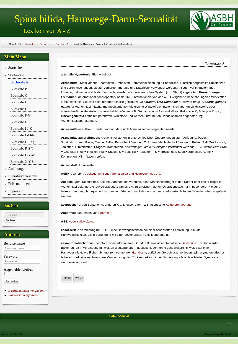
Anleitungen (17, 169)
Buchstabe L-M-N (22, 135)
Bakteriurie (189, 243)
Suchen (10, 220)
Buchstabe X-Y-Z (22, 161)
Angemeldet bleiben (18, 269)
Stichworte (16, 75)
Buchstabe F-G (20, 115)
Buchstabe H (18, 122)
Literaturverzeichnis (23, 176)
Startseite (15, 68)
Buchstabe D (18, 102)
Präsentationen (19, 184)
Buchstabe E (18, 109)
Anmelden (11, 281)
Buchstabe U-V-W (22, 155)
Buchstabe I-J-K (21, 128)
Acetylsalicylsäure (81, 221)
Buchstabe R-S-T (21, 148)
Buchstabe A (19, 82)
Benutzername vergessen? (27, 290)
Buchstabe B (18, 89)
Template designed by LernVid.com (221, 334)
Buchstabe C (18, 95)
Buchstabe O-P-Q (22, 142)
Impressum (16, 191)
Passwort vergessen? (23, 295)
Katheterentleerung (178, 204)
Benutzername (14, 243)
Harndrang (139, 252)
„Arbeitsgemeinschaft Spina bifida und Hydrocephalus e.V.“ (122, 173)
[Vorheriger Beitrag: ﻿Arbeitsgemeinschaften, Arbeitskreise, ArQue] (66, 278)
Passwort (10, 256)
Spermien (104, 213)
